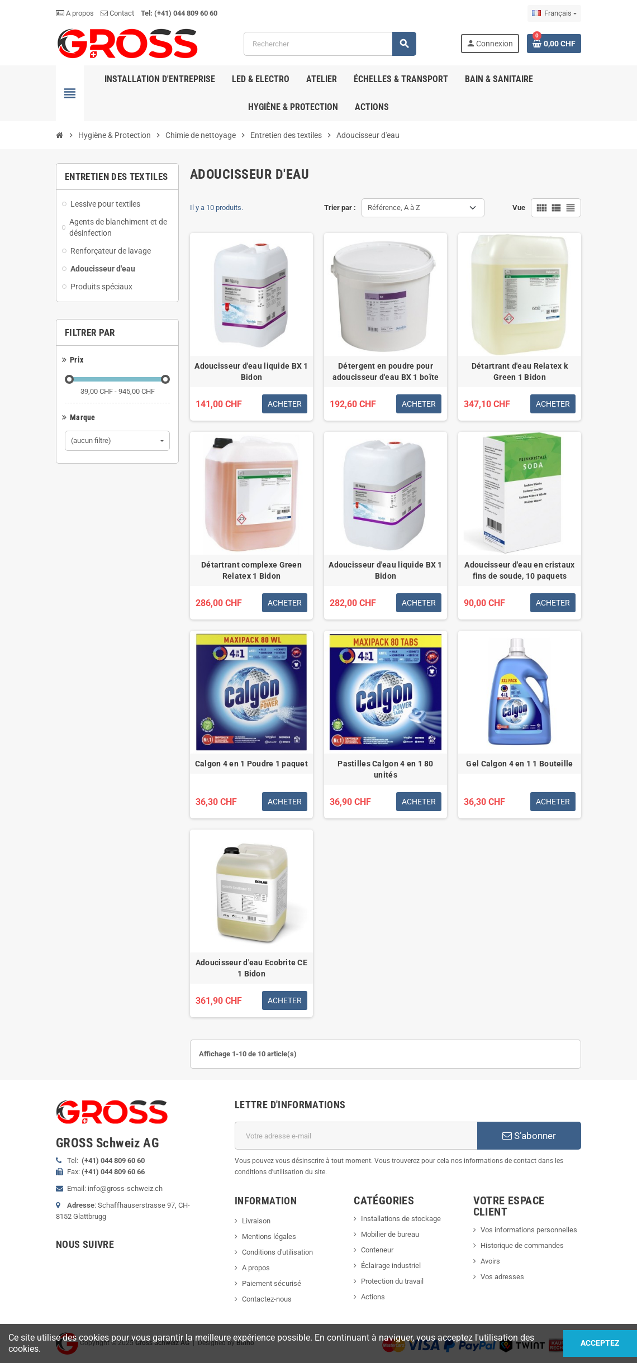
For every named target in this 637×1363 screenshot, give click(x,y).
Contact (117, 13)
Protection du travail (392, 1281)
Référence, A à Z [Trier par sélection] (394, 207)
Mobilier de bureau (390, 1234)
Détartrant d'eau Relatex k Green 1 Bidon (520, 371)
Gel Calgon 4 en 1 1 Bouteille (519, 763)
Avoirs (490, 1261)
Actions (373, 1297)
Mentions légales (269, 1236)
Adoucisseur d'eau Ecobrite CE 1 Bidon (251, 968)
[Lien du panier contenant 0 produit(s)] (554, 43)
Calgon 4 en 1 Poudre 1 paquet (251, 763)
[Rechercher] (330, 44)
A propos (75, 13)
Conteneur (377, 1250)
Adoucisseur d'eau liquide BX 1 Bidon (251, 371)
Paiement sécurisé (271, 1283)
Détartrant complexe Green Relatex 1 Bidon (251, 570)
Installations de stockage (401, 1218)
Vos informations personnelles (529, 1230)
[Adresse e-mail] (356, 1136)
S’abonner (529, 1135)
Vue (518, 207)
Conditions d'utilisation (277, 1252)
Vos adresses (502, 1277)
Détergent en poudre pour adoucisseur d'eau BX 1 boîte (385, 371)
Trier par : (340, 207)
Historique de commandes (522, 1245)
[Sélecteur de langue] (554, 13)
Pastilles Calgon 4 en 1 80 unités (385, 769)
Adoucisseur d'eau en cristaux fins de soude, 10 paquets (519, 570)
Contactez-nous (267, 1299)
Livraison (256, 1221)
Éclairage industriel (391, 1265)
